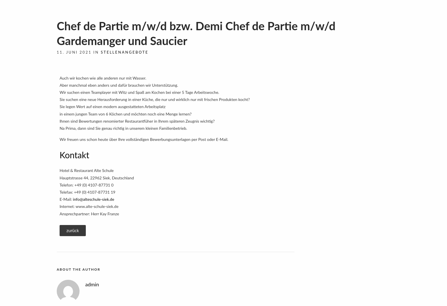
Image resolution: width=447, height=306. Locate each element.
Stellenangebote (124, 52)
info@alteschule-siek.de (93, 199)
